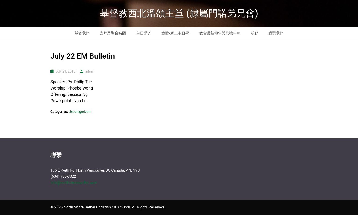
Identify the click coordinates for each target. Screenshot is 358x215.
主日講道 (143, 33)
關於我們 (82, 33)
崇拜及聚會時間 (113, 33)
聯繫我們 (275, 33)
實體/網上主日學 (175, 33)
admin (89, 71)
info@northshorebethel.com (73, 182)
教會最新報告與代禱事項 (219, 33)
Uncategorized (79, 112)
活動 (254, 33)
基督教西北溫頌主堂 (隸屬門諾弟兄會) (179, 13)
